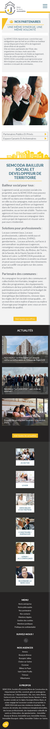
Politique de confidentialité (25, 627)
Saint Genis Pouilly (25, 671)
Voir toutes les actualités (25, 435)
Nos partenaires (25, 610)
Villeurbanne (25, 678)
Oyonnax (25, 665)
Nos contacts (25, 614)
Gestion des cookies (25, 620)
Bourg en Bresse (25, 655)
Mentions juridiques (25, 624)
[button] (5, 724)
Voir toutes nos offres (25, 319)
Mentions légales (25, 617)
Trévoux (25, 675)
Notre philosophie (25, 607)
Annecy (25, 652)
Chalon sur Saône (25, 662)
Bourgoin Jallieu (25, 658)
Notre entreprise (25, 604)
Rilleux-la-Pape (25, 668)
